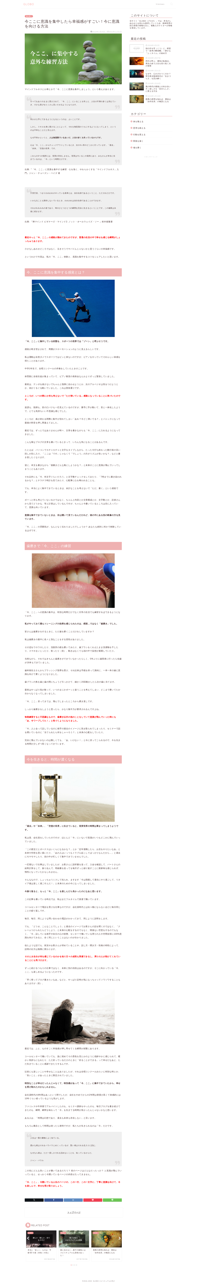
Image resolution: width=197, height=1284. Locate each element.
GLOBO (28, 4)
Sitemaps (160, 4)
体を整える (138, 121)
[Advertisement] (151, 178)
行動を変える (139, 134)
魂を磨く (29, 16)
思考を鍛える (139, 128)
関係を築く (138, 141)
